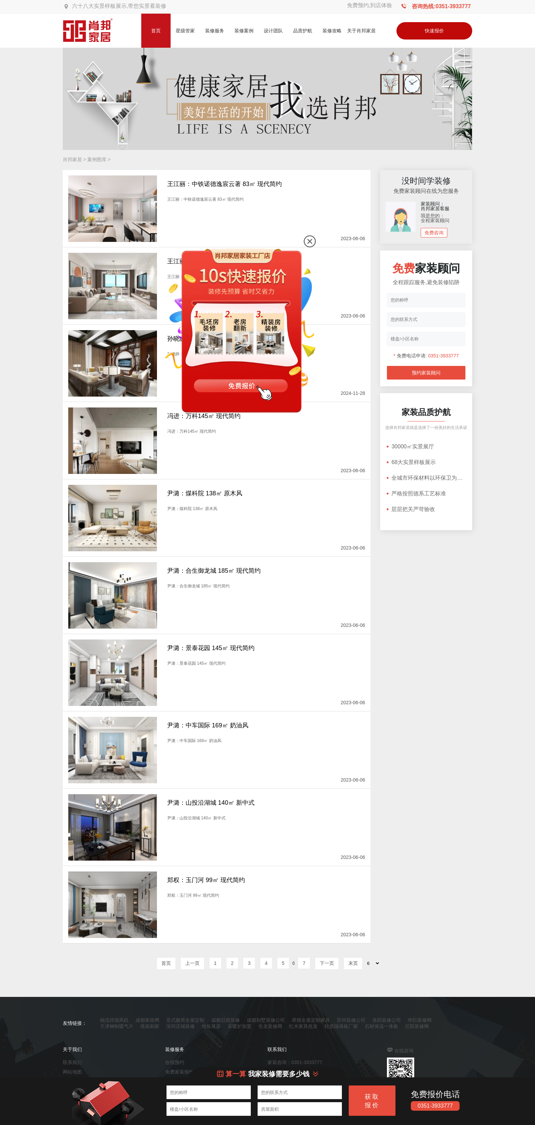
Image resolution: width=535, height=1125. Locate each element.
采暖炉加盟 (239, 1026)
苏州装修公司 (351, 1020)
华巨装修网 (420, 1020)
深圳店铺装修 (180, 1026)
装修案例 (244, 30)
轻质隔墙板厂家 (341, 1026)
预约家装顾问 (426, 372)
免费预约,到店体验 (369, 5)
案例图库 (96, 159)
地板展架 (211, 1026)
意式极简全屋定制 (185, 1020)
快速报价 (434, 30)
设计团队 (273, 30)
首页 (156, 30)
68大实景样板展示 (410, 462)
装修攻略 (332, 30)
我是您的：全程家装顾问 (435, 218)
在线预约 (174, 1062)
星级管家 (185, 30)
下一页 (327, 963)
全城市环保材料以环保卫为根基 (426, 478)
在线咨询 (404, 1050)
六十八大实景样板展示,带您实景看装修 (119, 6)
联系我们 (72, 1062)
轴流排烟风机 (114, 1020)
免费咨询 (434, 232)
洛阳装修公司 (386, 1020)
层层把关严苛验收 (410, 509)
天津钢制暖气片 (116, 1026)
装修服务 (214, 30)
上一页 (192, 963)
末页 (353, 963)
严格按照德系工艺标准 (415, 493)
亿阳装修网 (417, 1026)
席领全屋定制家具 (311, 1020)
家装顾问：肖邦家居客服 (435, 206)
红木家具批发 (303, 1026)
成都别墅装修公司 (266, 1020)
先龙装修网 (270, 1026)
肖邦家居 (72, 159)
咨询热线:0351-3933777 (441, 6)
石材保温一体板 (381, 1026)
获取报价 (372, 1101)
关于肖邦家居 (361, 30)
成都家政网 (147, 1020)
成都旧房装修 (225, 1020)
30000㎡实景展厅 (409, 446)
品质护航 (302, 30)
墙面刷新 (149, 1026)
